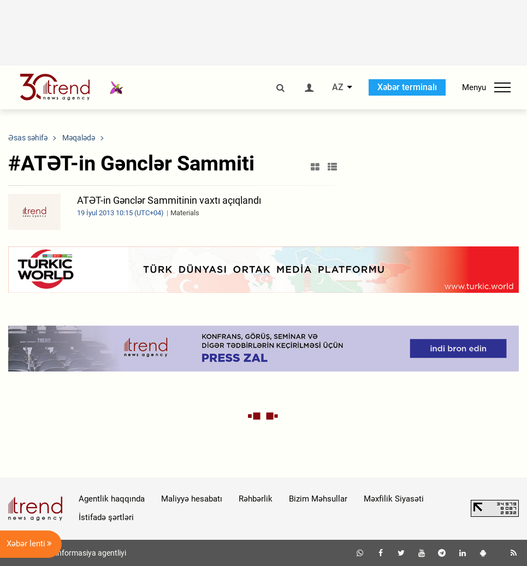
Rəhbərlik (256, 499)
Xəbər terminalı (407, 87)
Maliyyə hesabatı (191, 499)
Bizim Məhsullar (318, 499)
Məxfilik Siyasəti (394, 499)
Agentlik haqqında (112, 499)
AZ (338, 87)
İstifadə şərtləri (106, 517)
